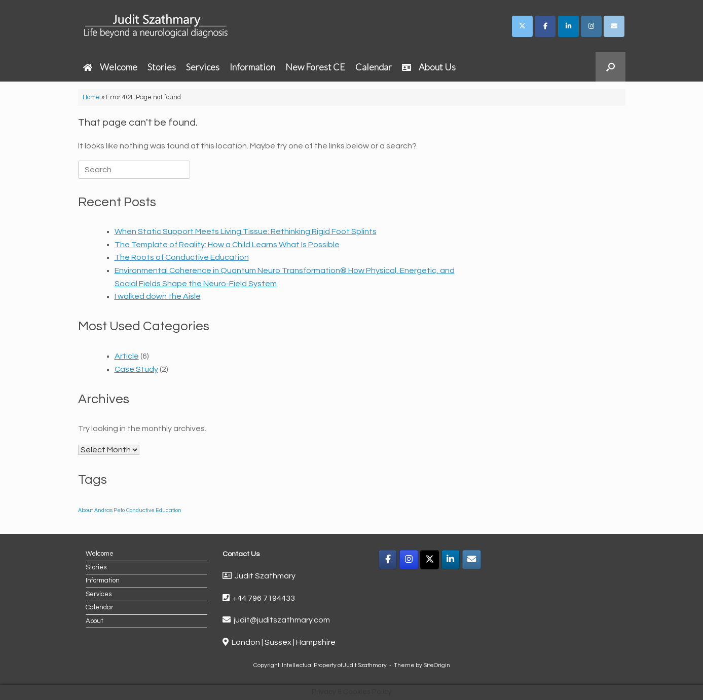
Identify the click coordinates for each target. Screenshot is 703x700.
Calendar (373, 66)
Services (202, 66)
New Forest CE (315, 66)
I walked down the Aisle (158, 296)
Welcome (110, 66)
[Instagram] (408, 560)
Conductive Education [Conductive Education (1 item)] (153, 510)
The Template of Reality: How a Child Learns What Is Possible (227, 245)
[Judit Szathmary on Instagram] (591, 26)
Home (91, 97)
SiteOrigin (436, 665)
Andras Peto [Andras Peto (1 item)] (109, 510)
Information (252, 66)
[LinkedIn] (450, 560)
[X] (429, 560)
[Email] (471, 560)
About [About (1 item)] (85, 510)
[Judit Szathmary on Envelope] (614, 26)
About (94, 621)
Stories (161, 66)
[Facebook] (388, 560)
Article (127, 356)
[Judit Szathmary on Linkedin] (568, 26)
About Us (429, 66)
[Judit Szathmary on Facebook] (545, 26)
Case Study (136, 369)
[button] (610, 67)
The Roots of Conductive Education (182, 257)
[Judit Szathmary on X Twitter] (522, 26)
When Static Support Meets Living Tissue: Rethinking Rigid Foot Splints (246, 231)
